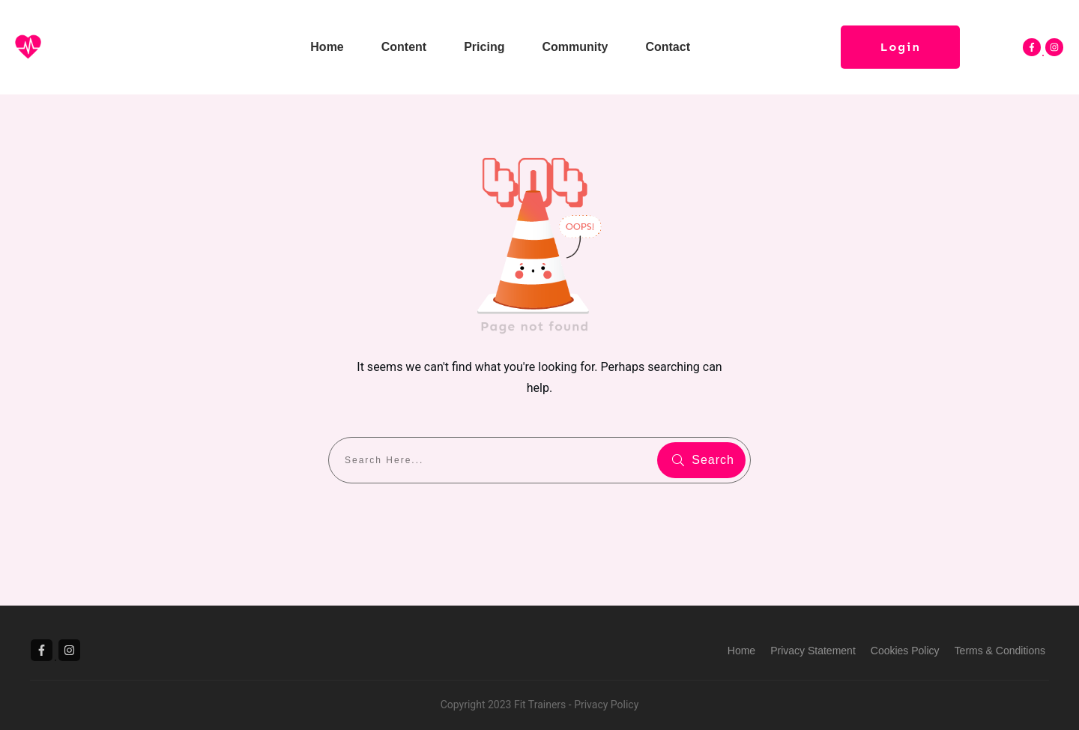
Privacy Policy (606, 705)
